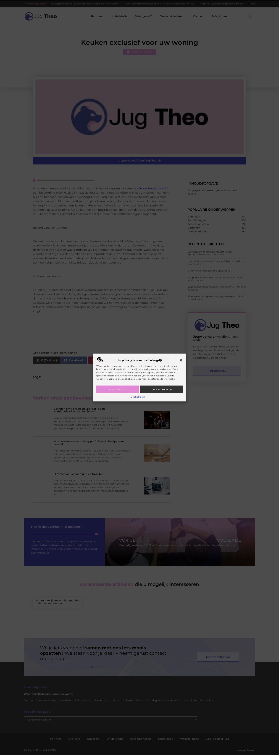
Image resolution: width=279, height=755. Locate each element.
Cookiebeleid (138, 396)
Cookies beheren (162, 389)
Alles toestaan (117, 389)
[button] (181, 360)
